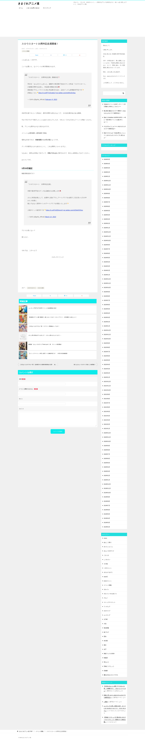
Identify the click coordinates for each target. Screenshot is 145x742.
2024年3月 (107, 266)
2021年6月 (107, 407)
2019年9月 (107, 497)
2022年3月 (107, 368)
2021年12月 (107, 381)
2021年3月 (107, 420)
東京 (105, 645)
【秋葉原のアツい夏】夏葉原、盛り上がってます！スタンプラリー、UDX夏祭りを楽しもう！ (53, 317)
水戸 (105, 649)
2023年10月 (107, 287)
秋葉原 (106, 658)
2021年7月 (107, 403)
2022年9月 (107, 343)
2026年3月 (107, 168)
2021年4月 (107, 415)
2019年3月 (107, 522)
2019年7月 (107, 505)
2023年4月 (107, 313)
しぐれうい (107, 559)
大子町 (106, 619)
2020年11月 (107, 437)
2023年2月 (107, 321)
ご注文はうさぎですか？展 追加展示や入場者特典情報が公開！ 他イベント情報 (39, 364)
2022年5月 (107, 360)
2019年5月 (107, 514)
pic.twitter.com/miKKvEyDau (66, 93)
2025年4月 (107, 215)
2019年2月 (107, 527)
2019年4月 (107, 518)
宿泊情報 (106, 628)
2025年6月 (107, 206)
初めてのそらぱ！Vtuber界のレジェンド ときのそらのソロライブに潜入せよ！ (115, 135)
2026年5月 (107, 159)
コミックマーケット (109, 602)
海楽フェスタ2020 (109, 653)
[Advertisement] (72, 24)
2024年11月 (107, 236)
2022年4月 (107, 364)
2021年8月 (107, 398)
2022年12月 (107, 330)
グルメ (106, 598)
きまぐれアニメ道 (29, 3)
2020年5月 (107, 462)
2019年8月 (107, 501)
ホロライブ (107, 611)
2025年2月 (107, 223)
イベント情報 (25, 51)
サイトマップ (47, 8)
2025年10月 (107, 189)
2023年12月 (107, 279)
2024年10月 (107, 240)
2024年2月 (107, 270)
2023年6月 (107, 304)
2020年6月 (107, 458)
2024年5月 (107, 257)
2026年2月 (107, 172)
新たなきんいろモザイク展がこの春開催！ (85, 364)
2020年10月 (107, 441)
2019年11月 (107, 488)
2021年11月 (107, 385)
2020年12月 (107, 433)
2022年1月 (107, 377)
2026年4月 (107, 163)
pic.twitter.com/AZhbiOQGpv (73, 210)
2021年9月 (107, 394)
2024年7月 (107, 249)
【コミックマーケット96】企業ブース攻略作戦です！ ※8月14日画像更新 (48, 353)
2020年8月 (107, 450)
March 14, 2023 (50, 217)
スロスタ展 (41, 288)
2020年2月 (107, 475)
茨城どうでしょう (109, 666)
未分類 (106, 640)
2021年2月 (107, 424)
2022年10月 (107, 338)
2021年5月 (107, 411)
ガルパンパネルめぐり (110, 593)
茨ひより (106, 662)
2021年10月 (107, 390)
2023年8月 (107, 296)
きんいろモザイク (109, 551)
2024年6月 (107, 253)
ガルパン (106, 589)
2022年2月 (107, 373)
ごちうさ (106, 555)
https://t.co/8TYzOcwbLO (47, 93)
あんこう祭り (108, 542)
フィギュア (107, 606)
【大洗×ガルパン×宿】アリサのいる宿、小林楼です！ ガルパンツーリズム (115, 688)
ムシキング (107, 615)
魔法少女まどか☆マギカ (111, 675)
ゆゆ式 (106, 576)
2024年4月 (107, 262)
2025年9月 (107, 193)
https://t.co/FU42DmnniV (54, 210)
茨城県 (106, 670)
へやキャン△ (108, 568)
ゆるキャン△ (108, 581)
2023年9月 (107, 291)
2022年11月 (107, 334)
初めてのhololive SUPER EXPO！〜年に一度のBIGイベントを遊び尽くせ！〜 (115, 120)
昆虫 (105, 636)
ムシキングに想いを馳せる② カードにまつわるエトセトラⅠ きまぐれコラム (115, 708)
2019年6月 (107, 509)
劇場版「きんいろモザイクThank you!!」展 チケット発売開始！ (45, 344)
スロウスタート (32, 288)
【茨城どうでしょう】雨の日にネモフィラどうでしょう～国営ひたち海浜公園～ (115, 720)
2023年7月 (107, 300)
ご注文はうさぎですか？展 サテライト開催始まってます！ (44, 326)
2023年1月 (107, 326)
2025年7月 (107, 202)
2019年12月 (107, 484)
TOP (25, 731)
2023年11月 (107, 283)
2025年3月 (107, 219)
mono (105, 538)
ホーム (21, 8)
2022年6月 (107, 356)
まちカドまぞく (108, 572)
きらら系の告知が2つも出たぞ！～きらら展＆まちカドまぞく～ (45, 335)
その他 (106, 564)
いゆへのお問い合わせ (32, 8)
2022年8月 (107, 347)
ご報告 (106, 701)
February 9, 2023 (51, 99)
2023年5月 (107, 309)
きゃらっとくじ (108, 546)
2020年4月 (107, 467)
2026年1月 (107, 176)
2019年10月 (107, 492)
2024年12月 (107, 232)
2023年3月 (107, 317)
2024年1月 (107, 274)
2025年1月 (107, 227)
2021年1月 (107, 428)
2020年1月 (107, 480)
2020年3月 (107, 471)
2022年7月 (107, 351)
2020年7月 (107, 454)
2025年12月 (107, 180)
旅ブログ (106, 632)
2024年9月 (107, 244)
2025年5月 (107, 210)
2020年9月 (107, 445)
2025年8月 (107, 197)
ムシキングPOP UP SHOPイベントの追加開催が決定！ (43, 308)
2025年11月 (107, 185)
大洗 (105, 623)
